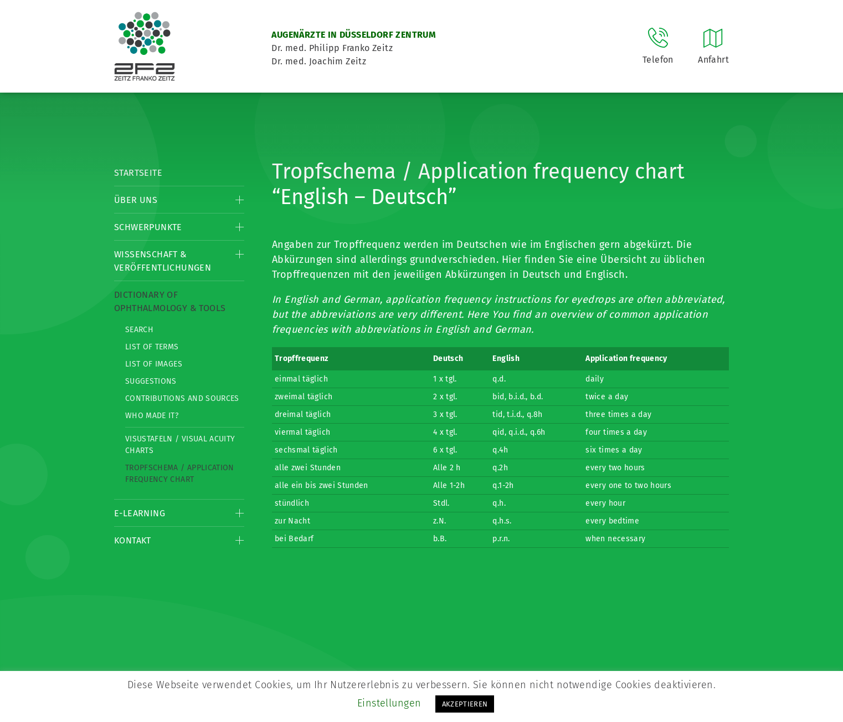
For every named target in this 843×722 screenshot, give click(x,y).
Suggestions (151, 381)
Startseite (138, 172)
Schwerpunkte (148, 227)
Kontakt (132, 540)
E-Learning (139, 513)
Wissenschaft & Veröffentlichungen (162, 261)
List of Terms (152, 347)
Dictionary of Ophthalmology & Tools (169, 301)
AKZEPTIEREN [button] (465, 704)
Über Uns (135, 200)
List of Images (153, 364)
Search (139, 329)
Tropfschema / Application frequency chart (179, 473)
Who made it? (151, 415)
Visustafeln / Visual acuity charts (180, 444)
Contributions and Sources (182, 398)
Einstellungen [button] (389, 703)
